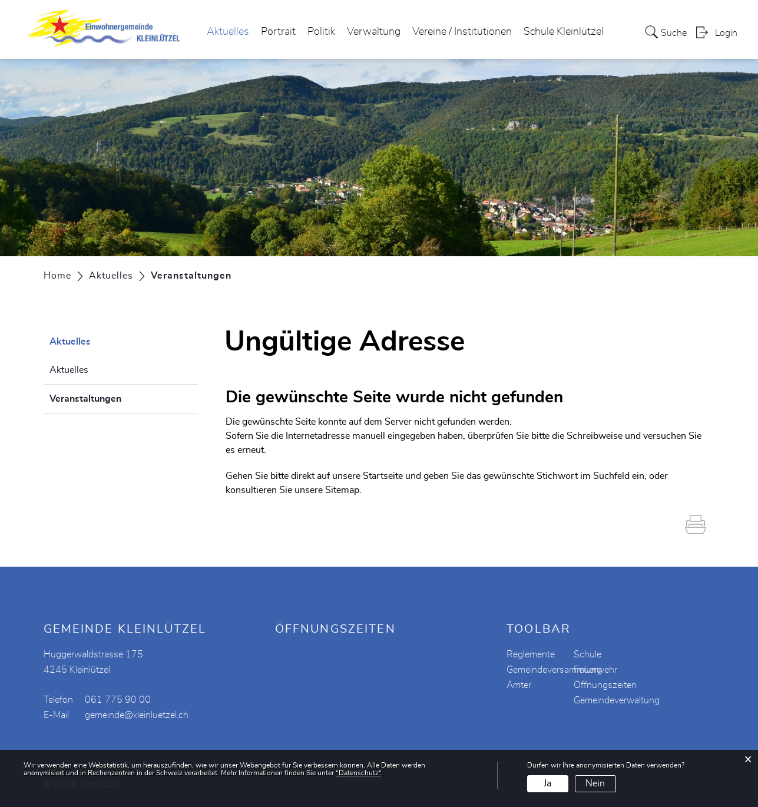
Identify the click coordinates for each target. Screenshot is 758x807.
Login (726, 33)
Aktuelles (228, 32)
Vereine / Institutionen (462, 32)
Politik (321, 32)
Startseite (383, 476)
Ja (547, 783)
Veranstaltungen (114, 397)
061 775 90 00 (118, 700)
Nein (595, 783)
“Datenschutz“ (358, 772)
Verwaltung (373, 32)
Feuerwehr (595, 669)
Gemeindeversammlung (554, 669)
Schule (587, 654)
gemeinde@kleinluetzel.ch (136, 715)
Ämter (519, 685)
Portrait (278, 32)
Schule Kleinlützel (564, 32)
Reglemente (531, 654)
